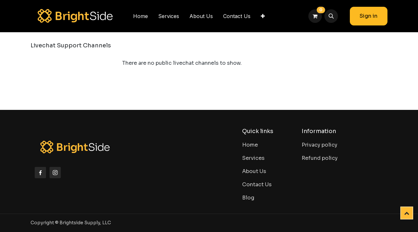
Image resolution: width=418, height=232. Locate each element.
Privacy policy (319, 144)
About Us (254, 171)
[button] (331, 16)
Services (253, 158)
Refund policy (320, 158)
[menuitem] (140, 16)
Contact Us (257, 184)
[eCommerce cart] (315, 16)
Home (250, 144)
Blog (248, 197)
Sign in (368, 16)
